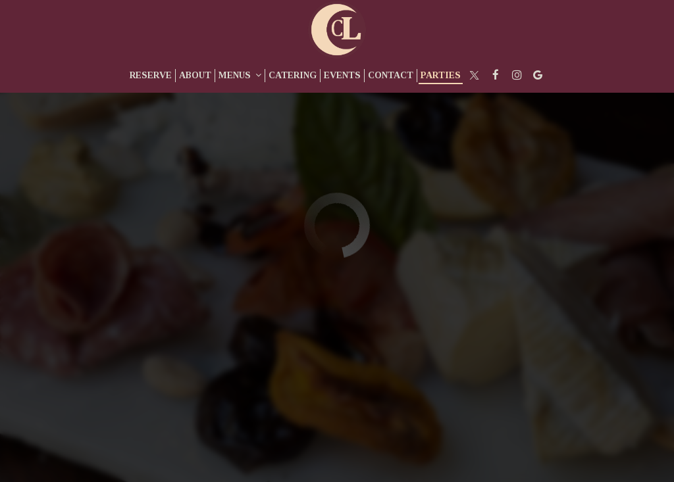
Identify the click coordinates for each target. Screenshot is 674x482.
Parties (441, 75)
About (195, 75)
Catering (293, 75)
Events (342, 75)
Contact (390, 75)
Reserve (151, 75)
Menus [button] (240, 75)
